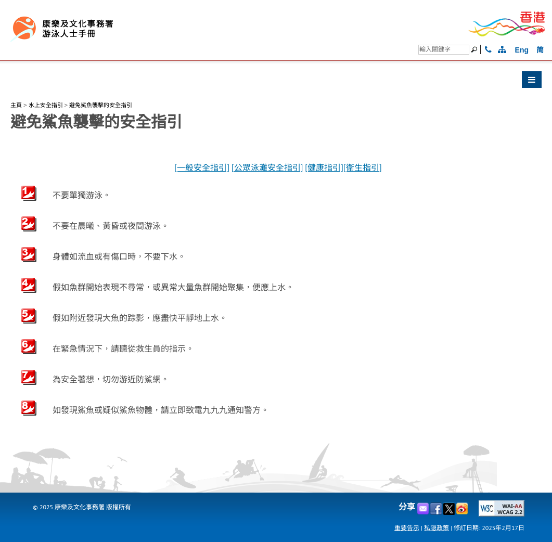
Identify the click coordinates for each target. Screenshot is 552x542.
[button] (276, 82)
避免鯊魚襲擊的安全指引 (100, 105)
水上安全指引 (46, 105)
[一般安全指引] (201, 168)
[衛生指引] (362, 168)
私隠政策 (436, 528)
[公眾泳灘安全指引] (267, 168)
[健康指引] (324, 168)
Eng (522, 50)
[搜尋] (443, 50)
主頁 (16, 105)
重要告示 (406, 528)
